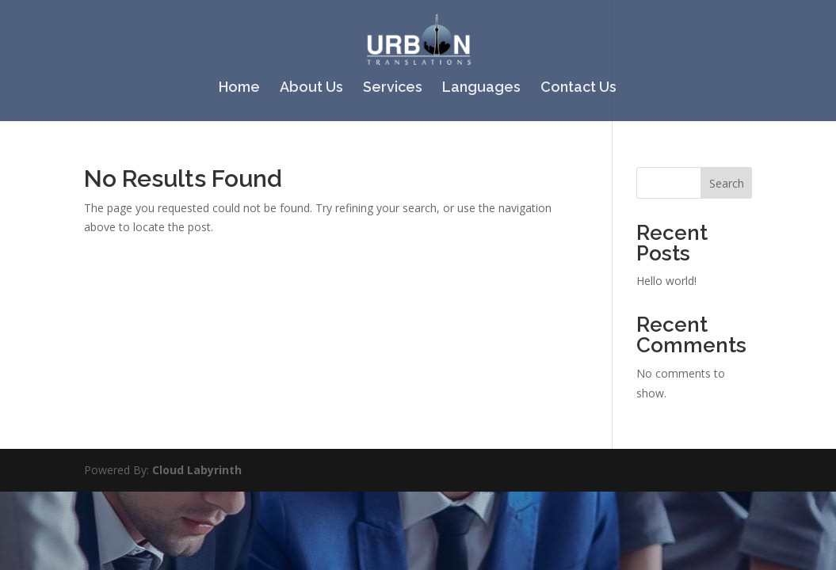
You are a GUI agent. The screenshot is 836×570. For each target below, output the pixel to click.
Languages (481, 88)
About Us (311, 88)
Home (239, 88)
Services (392, 88)
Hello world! (666, 280)
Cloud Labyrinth (197, 469)
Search (726, 183)
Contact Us (578, 88)
